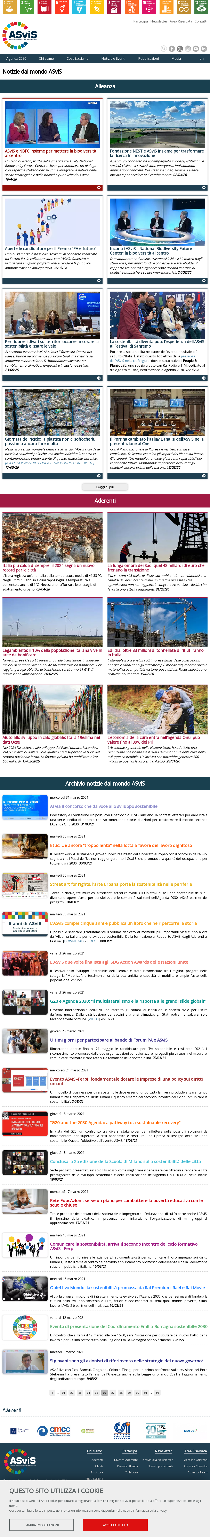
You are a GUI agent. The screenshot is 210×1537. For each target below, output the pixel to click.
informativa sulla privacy (150, 1510)
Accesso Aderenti (196, 1460)
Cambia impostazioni (41, 1525)
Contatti (201, 21)
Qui (11, 1510)
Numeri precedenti (160, 1466)
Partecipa (140, 21)
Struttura (97, 1472)
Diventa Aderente (126, 1460)
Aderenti (97, 1460)
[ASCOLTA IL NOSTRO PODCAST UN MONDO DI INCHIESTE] (49, 463)
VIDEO (91, 941)
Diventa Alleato (127, 1466)
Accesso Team (198, 1472)
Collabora (131, 1472)
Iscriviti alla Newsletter (157, 1460)
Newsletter (158, 21)
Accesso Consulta (196, 1466)
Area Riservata (181, 21)
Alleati (99, 1466)
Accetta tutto (115, 1525)
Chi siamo (94, 1451)
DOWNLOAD (74, 941)
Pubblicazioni (94, 1479)
